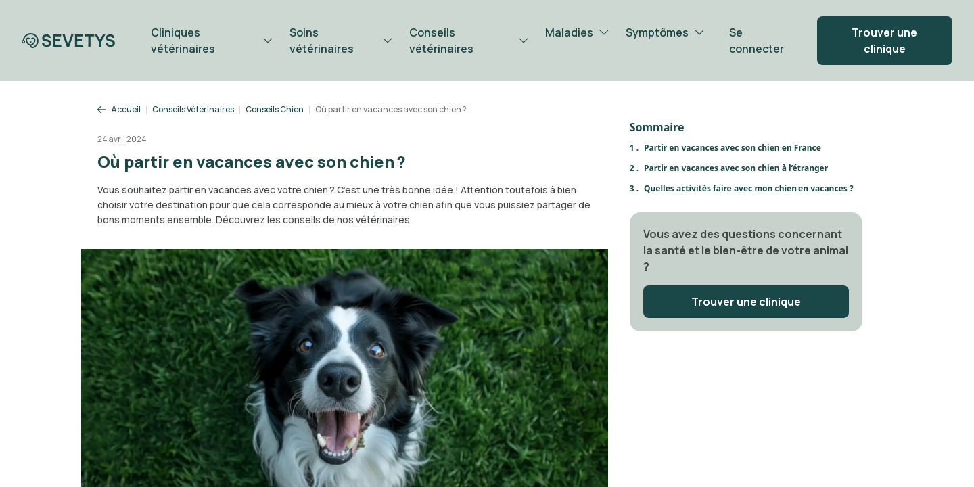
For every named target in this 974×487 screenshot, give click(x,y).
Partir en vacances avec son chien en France (732, 148)
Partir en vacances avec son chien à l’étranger (736, 168)
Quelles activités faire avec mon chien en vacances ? (749, 188)
